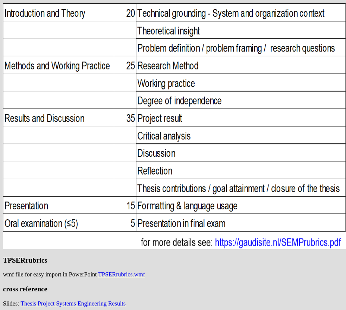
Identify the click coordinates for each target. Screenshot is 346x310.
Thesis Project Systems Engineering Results (73, 303)
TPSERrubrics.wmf (121, 274)
